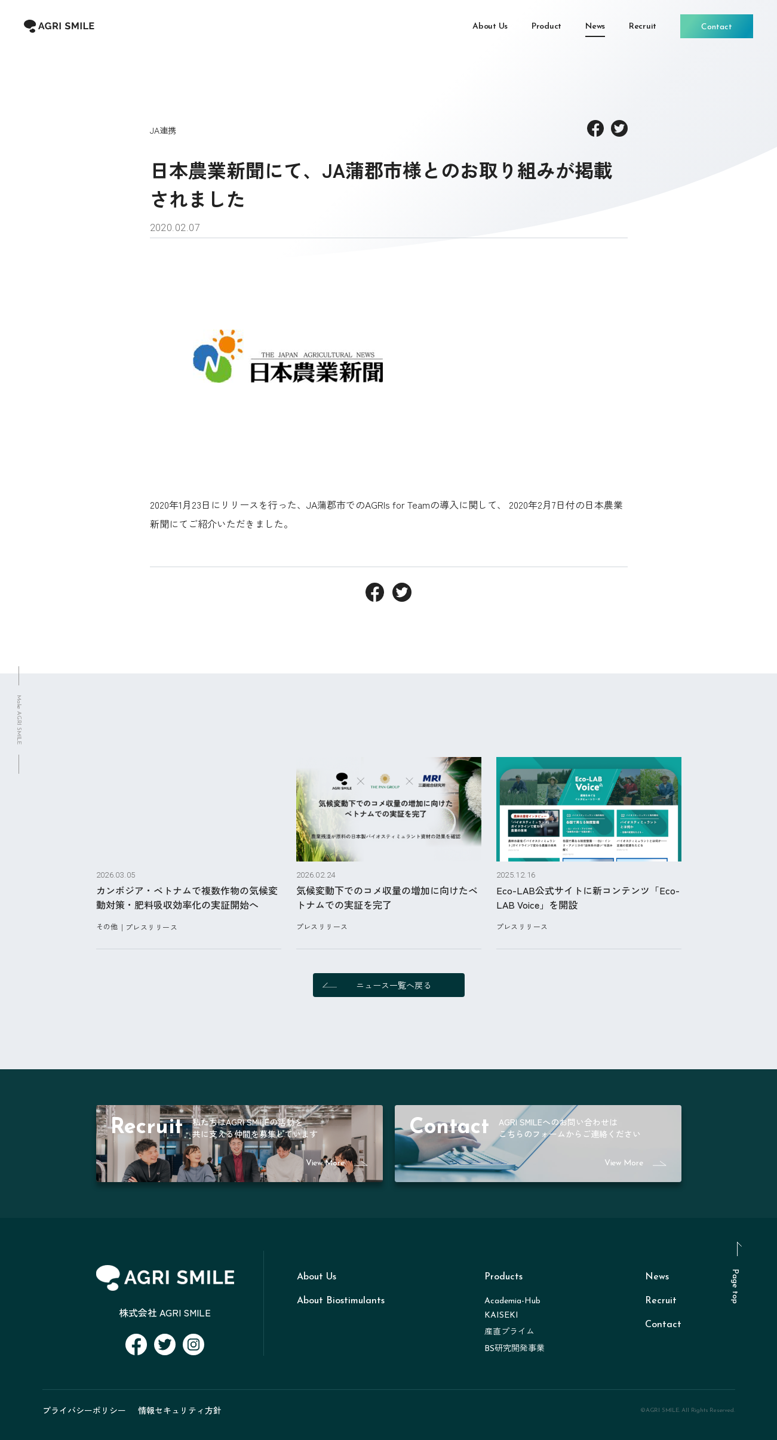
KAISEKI (501, 1315)
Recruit (661, 1301)
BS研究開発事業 (514, 1348)
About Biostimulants (341, 1301)
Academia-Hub (512, 1301)
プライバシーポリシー (84, 1410)
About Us (316, 1277)
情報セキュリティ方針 (180, 1410)
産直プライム (509, 1332)
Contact (663, 1325)
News (657, 1277)
